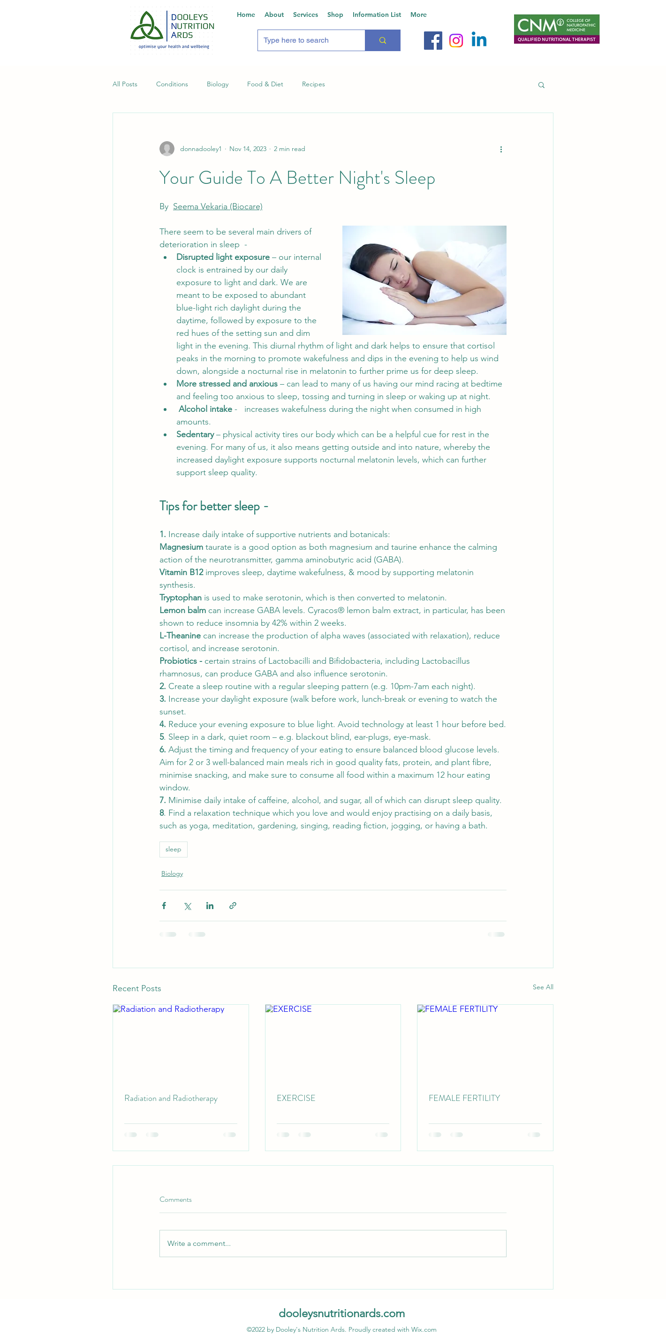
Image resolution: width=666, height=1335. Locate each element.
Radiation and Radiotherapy (171, 1098)
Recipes (313, 84)
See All (543, 987)
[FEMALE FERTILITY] (485, 1043)
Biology (217, 84)
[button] (541, 84)
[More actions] (501, 148)
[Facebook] (433, 40)
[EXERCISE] (333, 1043)
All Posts (125, 84)
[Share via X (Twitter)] (186, 905)
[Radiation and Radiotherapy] (181, 1043)
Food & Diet (265, 84)
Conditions (172, 84)
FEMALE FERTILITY (464, 1098)
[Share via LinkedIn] (209, 905)
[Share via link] (232, 905)
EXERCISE (296, 1098)
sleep (174, 849)
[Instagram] (456, 40)
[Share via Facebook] (163, 905)
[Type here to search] (304, 40)
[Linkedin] (479, 40)
